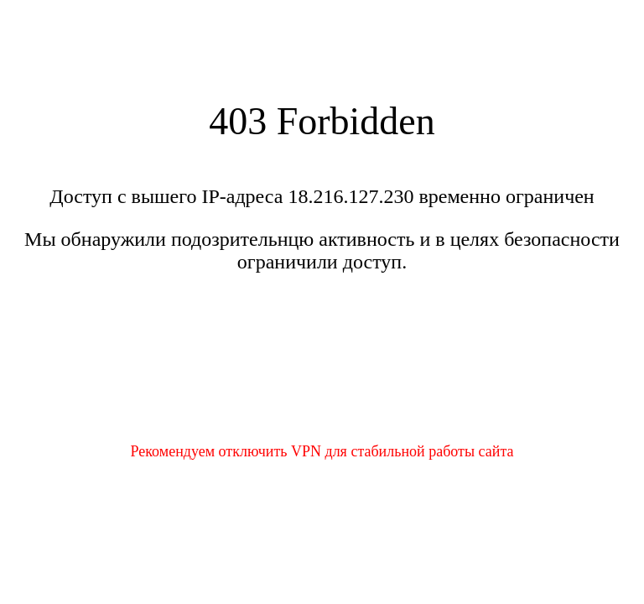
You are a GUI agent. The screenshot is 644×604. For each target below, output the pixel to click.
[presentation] (322, 368)
